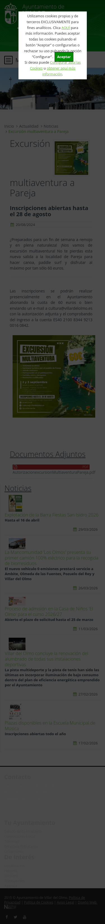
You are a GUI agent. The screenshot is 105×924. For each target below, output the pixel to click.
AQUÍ (66, 27)
